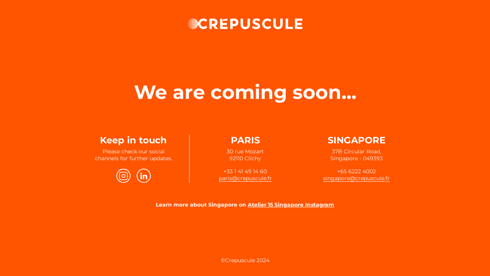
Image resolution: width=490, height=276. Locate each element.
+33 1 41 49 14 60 (245, 171)
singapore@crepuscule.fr (356, 178)
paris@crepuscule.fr (245, 178)
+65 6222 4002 (356, 171)
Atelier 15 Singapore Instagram (291, 204)
